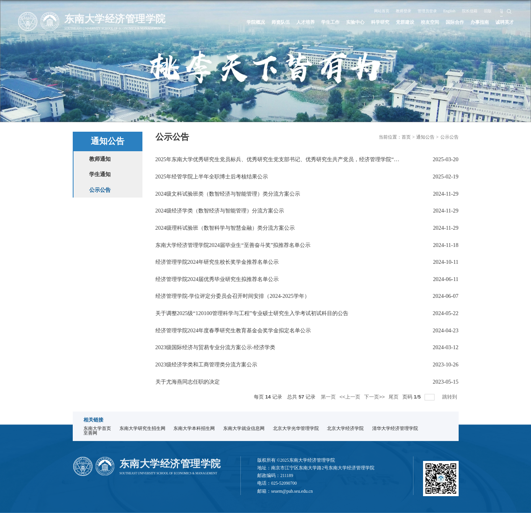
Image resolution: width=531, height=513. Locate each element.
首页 (406, 137)
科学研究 (368, 22)
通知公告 (425, 137)
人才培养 (287, 22)
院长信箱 (472, 10)
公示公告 (449, 137)
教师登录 (396, 10)
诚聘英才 (504, 22)
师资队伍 (260, 22)
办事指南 (477, 22)
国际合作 (449, 22)
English (449, 10)
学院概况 (233, 22)
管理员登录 (423, 10)
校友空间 (422, 22)
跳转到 (450, 397)
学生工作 (314, 22)
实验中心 (341, 22)
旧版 (493, 10)
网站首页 (370, 10)
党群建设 (395, 22)
